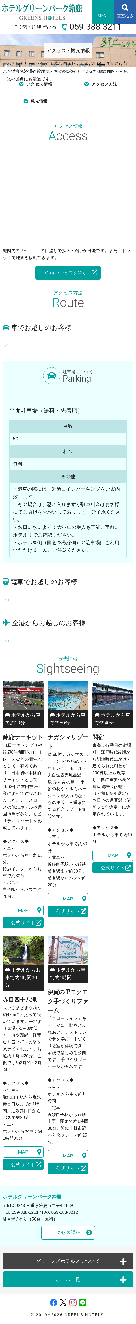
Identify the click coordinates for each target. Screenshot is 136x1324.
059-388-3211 (95, 27)
